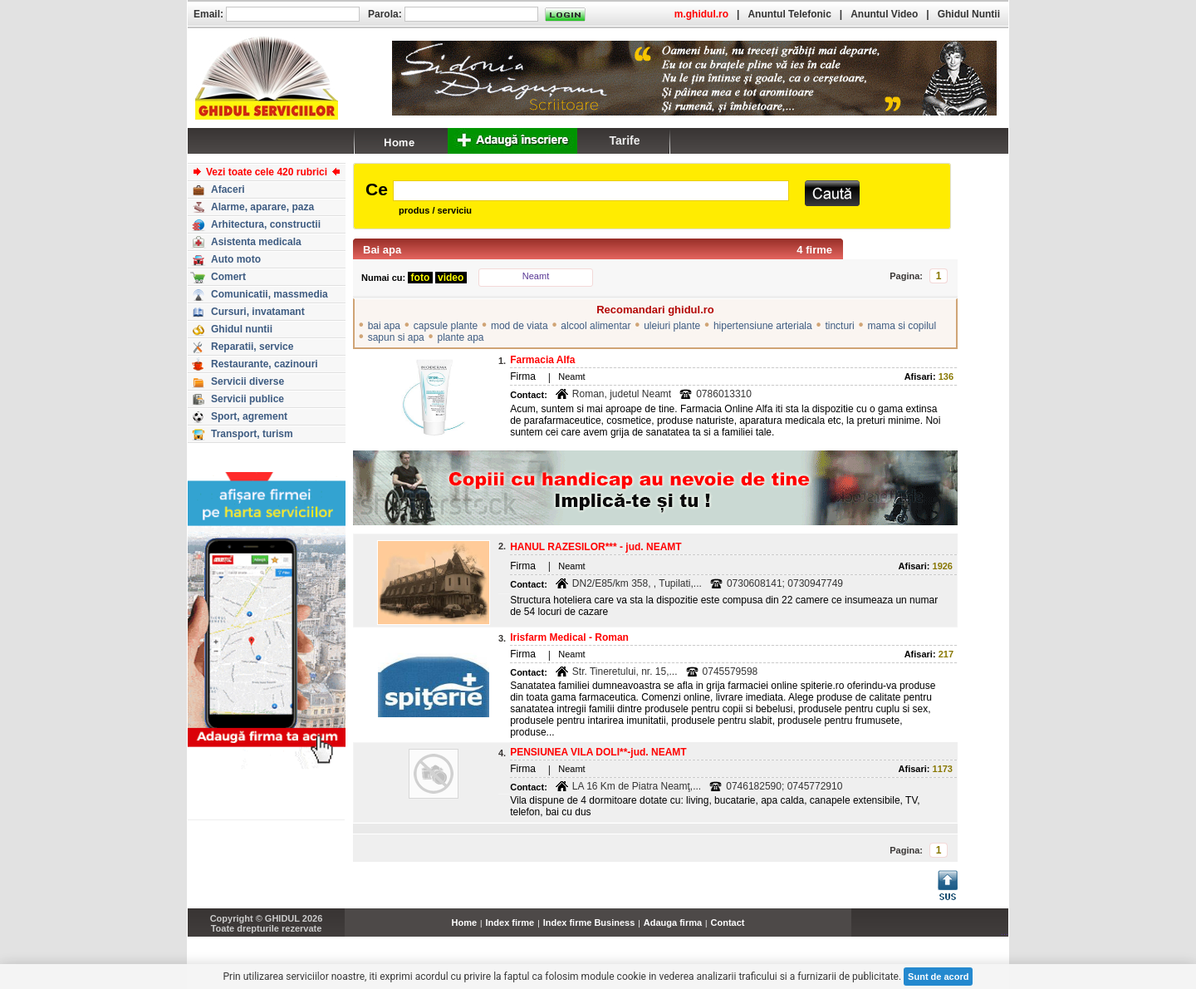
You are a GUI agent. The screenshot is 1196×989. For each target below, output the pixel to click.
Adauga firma (673, 922)
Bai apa (382, 250)
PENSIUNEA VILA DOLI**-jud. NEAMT (598, 752)
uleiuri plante (672, 326)
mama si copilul (901, 326)
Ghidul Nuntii (969, 14)
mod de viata (519, 326)
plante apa (460, 337)
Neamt (535, 276)
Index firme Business (589, 922)
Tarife (624, 140)
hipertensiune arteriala (762, 326)
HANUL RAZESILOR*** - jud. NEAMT (595, 547)
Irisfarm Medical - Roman (569, 637)
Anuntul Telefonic (789, 14)
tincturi (839, 326)
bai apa (384, 326)
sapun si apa (396, 337)
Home (465, 922)
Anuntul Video (884, 14)
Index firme (510, 922)
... (1004, 932)
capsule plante (446, 326)
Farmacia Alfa (542, 360)
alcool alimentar (595, 326)
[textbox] (591, 190)
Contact (728, 922)
